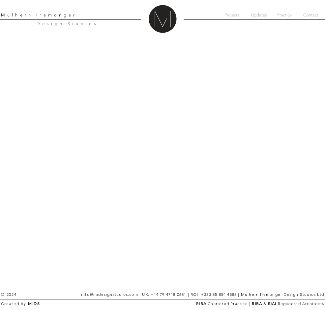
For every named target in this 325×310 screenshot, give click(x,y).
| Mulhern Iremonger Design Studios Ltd (280, 294)
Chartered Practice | (229, 303)
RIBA (201, 303)
